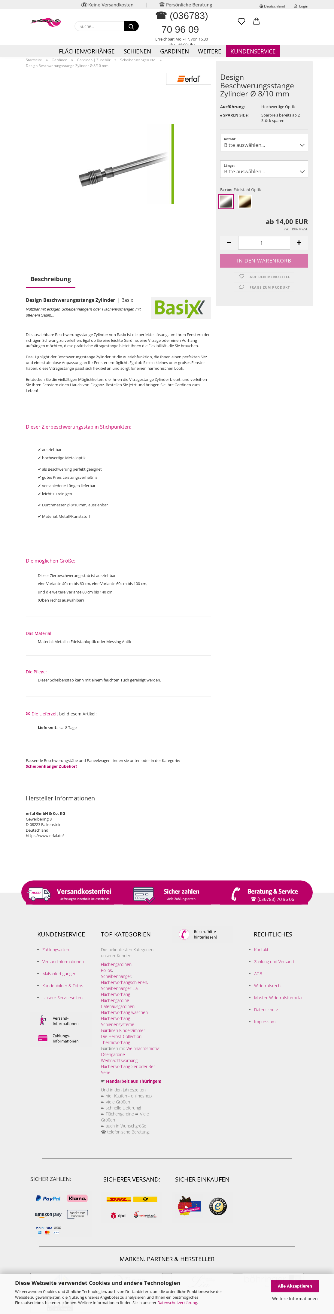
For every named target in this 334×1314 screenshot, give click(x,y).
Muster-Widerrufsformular (278, 997)
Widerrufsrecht (268, 985)
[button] (256, 24)
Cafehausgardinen (118, 1006)
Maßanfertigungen (59, 973)
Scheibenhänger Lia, (119, 988)
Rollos (106, 970)
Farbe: (240, 190)
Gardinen (174, 51)
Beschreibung (50, 279)
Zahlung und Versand (274, 961)
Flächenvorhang (115, 994)
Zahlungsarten (55, 949)
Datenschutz (266, 1009)
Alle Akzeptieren (295, 1286)
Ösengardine (113, 1054)
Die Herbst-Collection (121, 1036)
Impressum (264, 1021)
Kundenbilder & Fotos (62, 985)
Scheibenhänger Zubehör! (51, 766)
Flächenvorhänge (87, 51)
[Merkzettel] (241, 24)
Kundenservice (253, 51)
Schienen (137, 51)
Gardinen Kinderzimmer (123, 1030)
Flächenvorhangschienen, (124, 982)
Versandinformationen (63, 961)
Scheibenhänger (116, 976)
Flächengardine (115, 1000)
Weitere (209, 51)
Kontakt (261, 949)
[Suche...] (131, 26)
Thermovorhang (115, 1042)
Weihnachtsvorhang (119, 1060)
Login (301, 6)
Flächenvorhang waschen (124, 1012)
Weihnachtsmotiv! (142, 1048)
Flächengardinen (116, 964)
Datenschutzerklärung (177, 1302)
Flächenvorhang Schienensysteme (117, 1021)
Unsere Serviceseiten (62, 997)
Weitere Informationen (295, 1298)
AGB (258, 973)
